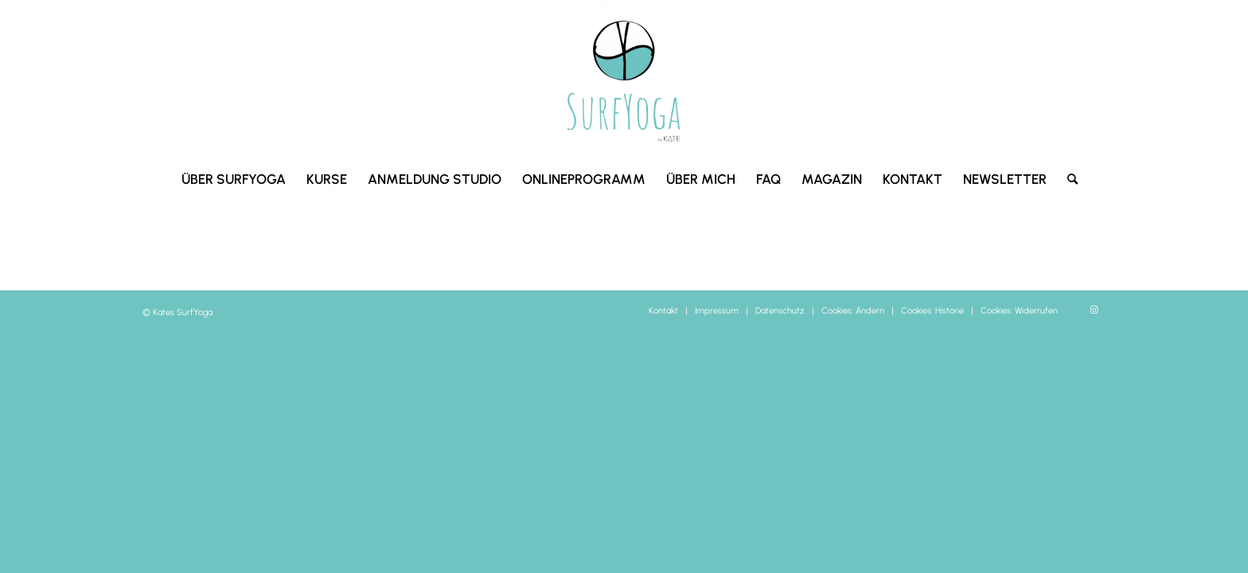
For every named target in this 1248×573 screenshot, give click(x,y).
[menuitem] (233, 179)
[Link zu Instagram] (1094, 310)
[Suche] (1067, 179)
